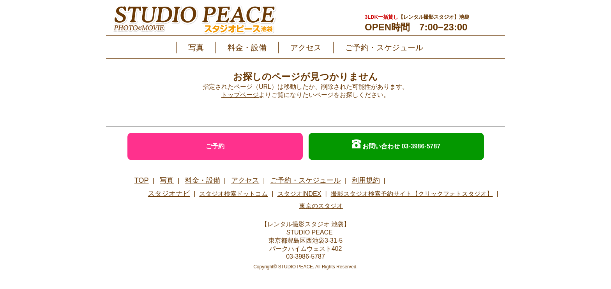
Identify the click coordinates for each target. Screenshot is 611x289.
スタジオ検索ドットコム (233, 193)
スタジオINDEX (299, 193)
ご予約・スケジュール (384, 47)
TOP (141, 180)
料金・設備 (247, 47)
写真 (196, 47)
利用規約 (366, 180)
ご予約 (215, 146)
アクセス (305, 47)
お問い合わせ (396, 144)
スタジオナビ (169, 193)
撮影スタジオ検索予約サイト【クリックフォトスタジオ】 (412, 193)
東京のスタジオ (321, 206)
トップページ (240, 95)
